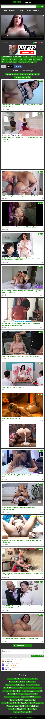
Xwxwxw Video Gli (13, 679)
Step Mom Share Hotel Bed (23, 712)
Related (15, 71)
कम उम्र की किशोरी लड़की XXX (17, 709)
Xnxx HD (39, 691)
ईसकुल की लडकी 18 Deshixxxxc (31, 697)
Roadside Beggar (12, 706)
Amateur (33, 56)
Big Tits (39, 56)
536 (35, 43)
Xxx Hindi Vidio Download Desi (14, 688)
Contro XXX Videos (32, 685)
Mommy (30, 62)
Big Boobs (23, 59)
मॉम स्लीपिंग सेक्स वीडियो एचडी (10, 703)
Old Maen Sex (31, 682)
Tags (16, 717)
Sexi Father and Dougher (29, 679)
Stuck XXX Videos (28, 691)
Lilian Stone (17, 56)
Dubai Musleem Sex (36, 703)
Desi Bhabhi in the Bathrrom (29, 706)
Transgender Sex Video (12, 697)
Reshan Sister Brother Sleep (15, 685)
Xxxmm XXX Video (31, 694)
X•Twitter (10, 66)
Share (4, 66)
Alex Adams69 (7, 56)
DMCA (22, 717)
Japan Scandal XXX (16, 700)
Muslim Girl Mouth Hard (17, 682)
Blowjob (25, 56)
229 (41, 43)
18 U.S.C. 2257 (30, 717)
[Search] (18, 6)
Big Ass (15, 59)
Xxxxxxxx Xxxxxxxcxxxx (33, 688)
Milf (10, 59)
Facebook (18, 66)
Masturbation (37, 59)
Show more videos (23, 646)
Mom (3, 62)
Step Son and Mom (12, 74)
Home (12, 717)
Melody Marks (32, 709)
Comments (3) (27, 71)
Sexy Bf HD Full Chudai (15, 694)
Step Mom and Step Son (22, 77)
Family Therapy (12, 62)
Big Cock (4, 59)
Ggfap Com (24, 703)
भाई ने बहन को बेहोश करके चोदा (12, 691)
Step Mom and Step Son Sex (29, 74)
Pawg (30, 59)
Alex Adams (22, 62)
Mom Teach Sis (30, 700)
